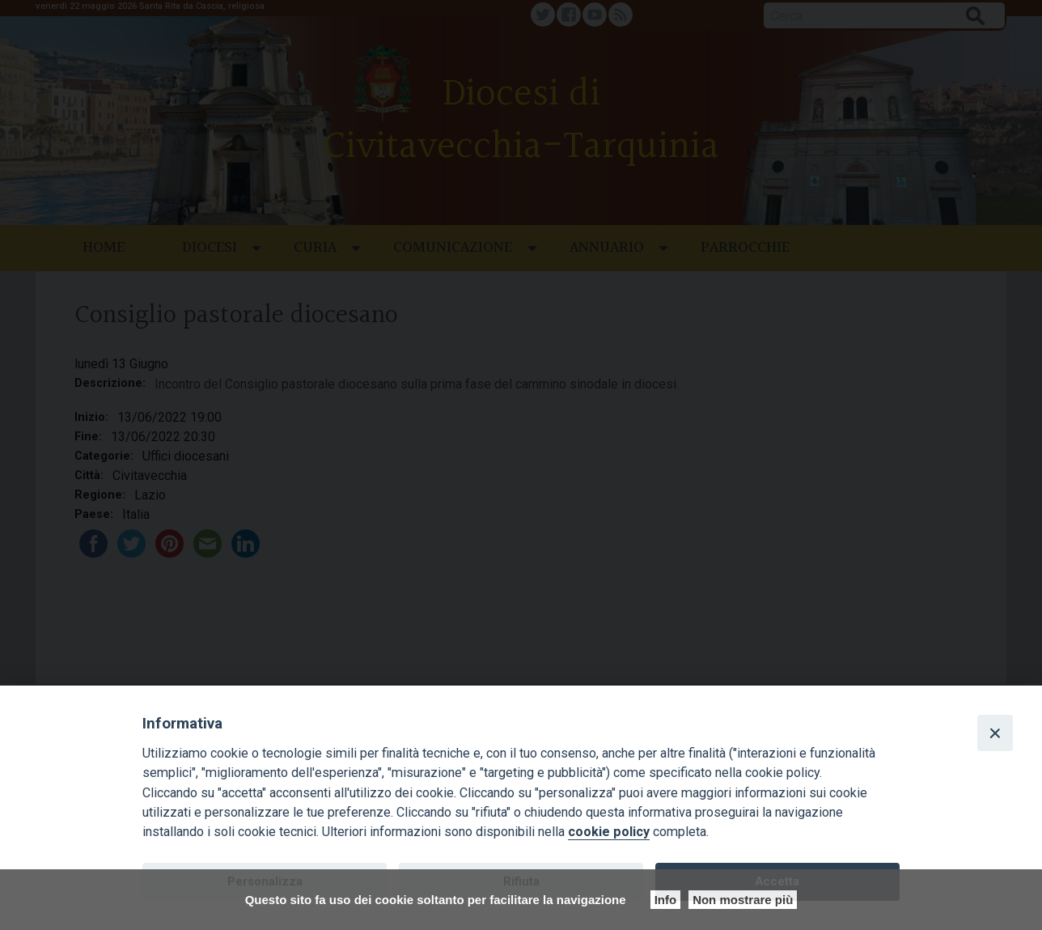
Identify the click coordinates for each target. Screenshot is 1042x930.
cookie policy (609, 831)
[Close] (995, 732)
